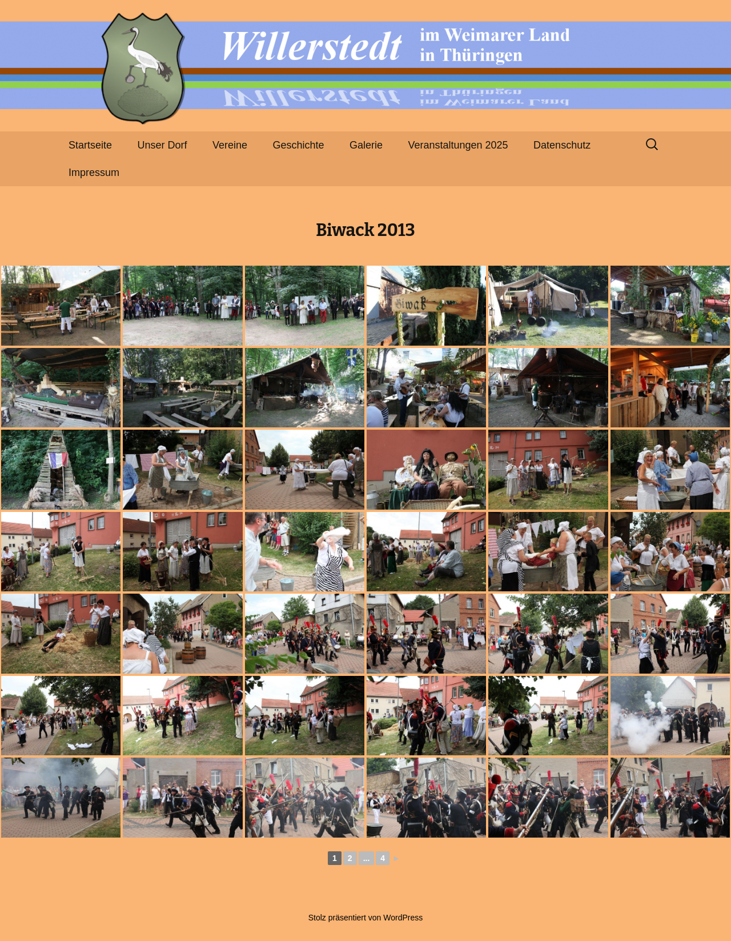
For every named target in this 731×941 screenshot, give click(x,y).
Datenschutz (562, 145)
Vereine (229, 145)
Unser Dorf (162, 145)
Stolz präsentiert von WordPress (365, 917)
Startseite (90, 145)
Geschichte (298, 145)
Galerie (366, 145)
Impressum (94, 172)
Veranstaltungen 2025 (458, 145)
